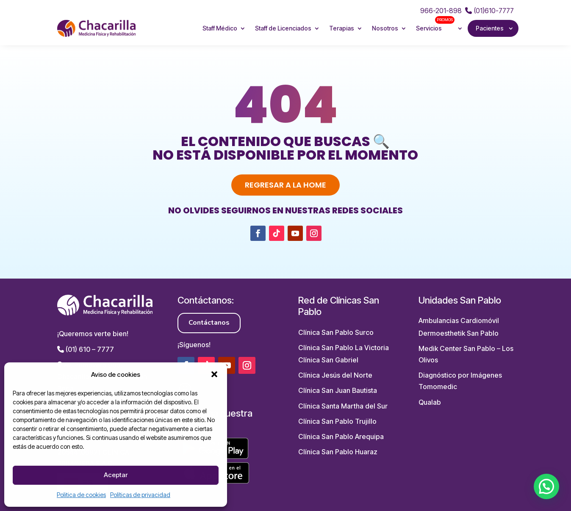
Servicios (435, 24)
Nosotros (385, 28)
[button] (214, 374)
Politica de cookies (81, 494)
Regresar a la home (285, 185)
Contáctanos (209, 322)
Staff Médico (219, 28)
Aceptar (116, 475)
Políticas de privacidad (140, 494)
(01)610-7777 (489, 10)
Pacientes (490, 28)
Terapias (341, 28)
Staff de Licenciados (283, 28)
